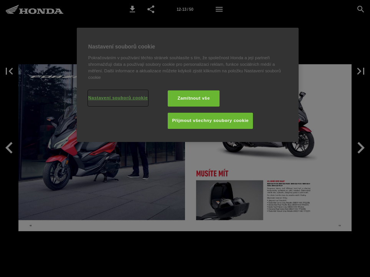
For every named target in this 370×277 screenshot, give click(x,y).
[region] (188, 85)
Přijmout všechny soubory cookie (210, 120)
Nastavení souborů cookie (118, 97)
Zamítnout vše (193, 98)
